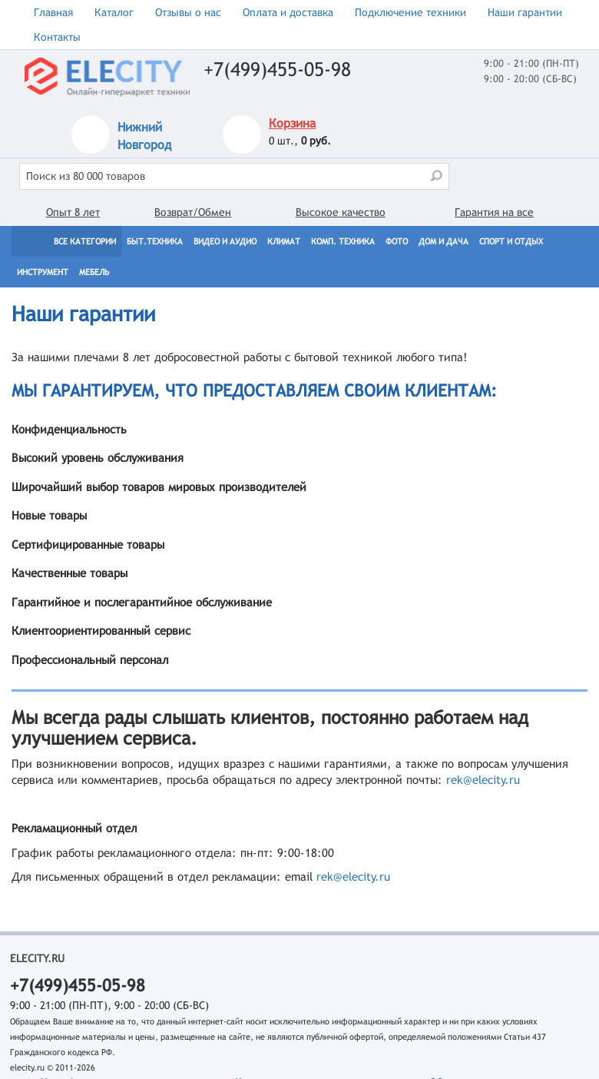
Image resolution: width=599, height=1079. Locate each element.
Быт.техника (155, 241)
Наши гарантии (525, 12)
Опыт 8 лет (73, 212)
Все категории (85, 241)
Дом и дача (443, 241)
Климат (283, 241)
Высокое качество (341, 212)
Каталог (114, 12)
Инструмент (42, 272)
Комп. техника (343, 241)
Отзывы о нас (188, 12)
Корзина (292, 123)
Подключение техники (410, 12)
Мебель (94, 272)
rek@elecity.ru (483, 779)
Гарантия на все (494, 212)
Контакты (57, 37)
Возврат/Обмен (192, 212)
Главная (53, 12)
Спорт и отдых (511, 241)
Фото (397, 241)
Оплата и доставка (288, 12)
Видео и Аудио (225, 241)
